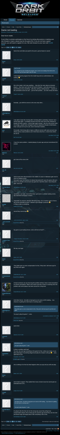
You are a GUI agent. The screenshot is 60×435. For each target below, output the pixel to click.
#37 (57, 356)
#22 (57, 79)
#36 (57, 334)
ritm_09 (4, 170)
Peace (3, 61)
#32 (57, 257)
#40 (57, 416)
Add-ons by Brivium (13, 433)
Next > (19, 47)
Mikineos (4, 152)
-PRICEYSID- (16, 320)
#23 (57, 94)
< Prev (8, 47)
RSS (58, 428)
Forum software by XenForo (12, 431)
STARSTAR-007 (6, 276)
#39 (57, 390)
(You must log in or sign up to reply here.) (50, 421)
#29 (57, 206)
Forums (12, 20)
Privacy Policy (56, 430)
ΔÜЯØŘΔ (15, 359)
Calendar (19, 20)
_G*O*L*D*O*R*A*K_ (6, 222)
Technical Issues (10, 32)
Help (53, 428)
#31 (57, 238)
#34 (57, 291)
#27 (57, 168)
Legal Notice (48, 428)
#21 (57, 59)
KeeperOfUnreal (16, 222)
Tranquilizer (5, 353)
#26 (57, 152)
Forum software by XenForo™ (35, 431)
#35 (57, 317)
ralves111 (4, 336)
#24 (57, 111)
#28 (57, 187)
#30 (57, 220)
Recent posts (5, 23)
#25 (57, 137)
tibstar (4, 259)
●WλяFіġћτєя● (6, 113)
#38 (57, 373)
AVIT (3, 130)
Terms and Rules (49, 430)
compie (19, 32)
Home (5, 20)
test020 (4, 204)
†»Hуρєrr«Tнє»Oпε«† (6, 241)
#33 (57, 274)
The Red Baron (6, 187)
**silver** (4, 96)
